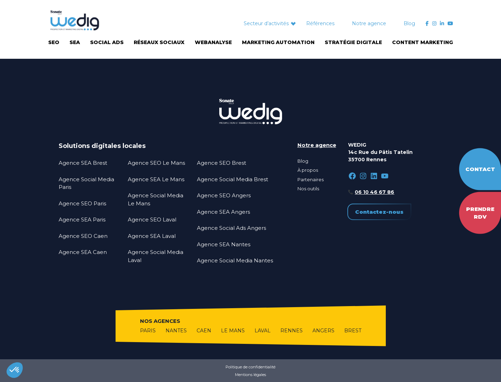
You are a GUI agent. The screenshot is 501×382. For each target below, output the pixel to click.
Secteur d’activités (266, 23)
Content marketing (422, 42)
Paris (148, 330)
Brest (352, 330)
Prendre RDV (480, 212)
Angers (323, 330)
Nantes (176, 330)
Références (320, 23)
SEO (53, 42)
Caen (204, 330)
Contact (480, 168)
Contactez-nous (379, 211)
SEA (74, 42)
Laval (263, 330)
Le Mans (233, 330)
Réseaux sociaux (159, 42)
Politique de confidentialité (250, 367)
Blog (409, 23)
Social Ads (107, 42)
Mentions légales (250, 374)
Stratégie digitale (353, 42)
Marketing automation (278, 42)
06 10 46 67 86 (374, 192)
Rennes (291, 330)
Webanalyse (213, 42)
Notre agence (369, 23)
